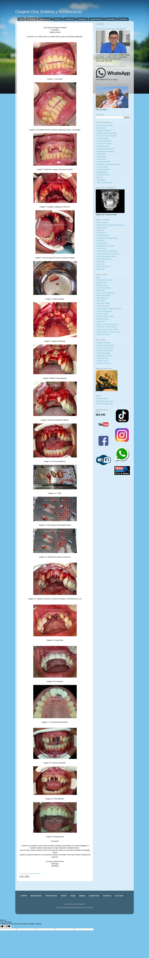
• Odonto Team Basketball (104, 404)
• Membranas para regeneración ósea (108, 164)
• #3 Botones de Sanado (104, 143)
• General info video (102, 358)
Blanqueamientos (36, 896)
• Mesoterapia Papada (103, 295)
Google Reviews (96, 19)
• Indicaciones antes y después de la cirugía (110, 225)
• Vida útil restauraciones (104, 311)
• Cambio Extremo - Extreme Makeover (108, 308)
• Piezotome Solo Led (103, 175)
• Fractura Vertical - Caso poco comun (108, 332)
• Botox (98, 277)
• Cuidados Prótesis (102, 319)
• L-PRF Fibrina (101, 154)
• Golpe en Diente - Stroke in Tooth (107, 329)
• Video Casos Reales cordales (106, 256)
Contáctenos (69, 19)
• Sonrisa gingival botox (103, 288)
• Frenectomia (100, 240)
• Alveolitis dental (101, 243)
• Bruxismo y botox (102, 285)
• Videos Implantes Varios (104, 182)
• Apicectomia (100, 264)
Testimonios (82, 19)
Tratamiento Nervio (51, 896)
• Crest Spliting (100, 180)
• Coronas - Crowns (102, 314)
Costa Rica (123, 19)
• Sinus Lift (99, 177)
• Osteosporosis (101, 156)
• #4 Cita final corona (102, 146)
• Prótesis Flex (100, 321)
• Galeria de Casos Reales (104, 125)
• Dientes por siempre (103, 334)
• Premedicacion (101, 233)
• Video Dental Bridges (103, 353)
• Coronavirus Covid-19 (103, 363)
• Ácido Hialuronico (102, 298)
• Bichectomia (100, 269)
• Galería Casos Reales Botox (105, 293)
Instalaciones (107, 896)
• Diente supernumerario (104, 259)
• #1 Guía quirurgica (102, 138)
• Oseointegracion (101, 172)
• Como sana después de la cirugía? (107, 253)
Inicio (21, 19)
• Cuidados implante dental (104, 149)
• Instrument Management (104, 350)
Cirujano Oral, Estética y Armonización (48, 11)
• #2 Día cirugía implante (104, 141)
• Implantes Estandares (103, 130)
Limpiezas (24, 895)
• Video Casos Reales (103, 303)
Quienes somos (45, 19)
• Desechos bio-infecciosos (104, 348)
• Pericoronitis (100, 261)
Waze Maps (31, 19)
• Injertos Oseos (101, 159)
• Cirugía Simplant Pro (103, 169)
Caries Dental (119, 896)
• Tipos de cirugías (102, 222)
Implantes (82, 896)
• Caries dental (100, 301)
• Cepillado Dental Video (104, 355)
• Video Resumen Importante (105, 151)
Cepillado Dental (94, 896)
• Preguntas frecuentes (103, 342)
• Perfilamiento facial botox (104, 280)
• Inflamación (100, 230)
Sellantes (64, 896)
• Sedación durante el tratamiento (106, 251)
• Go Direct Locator (102, 167)
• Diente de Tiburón (102, 398)
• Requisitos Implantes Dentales (106, 133)
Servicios (57, 19)
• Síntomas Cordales (102, 235)
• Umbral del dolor (101, 227)
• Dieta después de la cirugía (105, 246)
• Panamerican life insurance (105, 345)
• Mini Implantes (101, 128)
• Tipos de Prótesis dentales (105, 316)
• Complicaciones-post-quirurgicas (107, 238)
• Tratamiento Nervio (102, 306)
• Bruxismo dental (101, 282)
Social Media (110, 19)
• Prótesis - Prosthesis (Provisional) (107, 324)
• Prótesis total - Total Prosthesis (106, 327)
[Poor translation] (7, 926)
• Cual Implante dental (103, 161)
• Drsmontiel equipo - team (104, 401)
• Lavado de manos (102, 361)
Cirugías (73, 896)
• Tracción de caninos (103, 266)
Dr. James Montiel (34, 873)
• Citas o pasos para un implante (106, 136)
